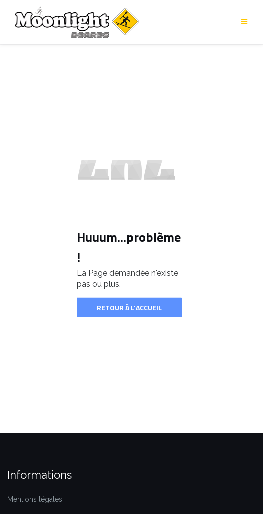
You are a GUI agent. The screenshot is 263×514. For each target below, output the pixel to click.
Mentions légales (35, 499)
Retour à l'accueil (129, 307)
